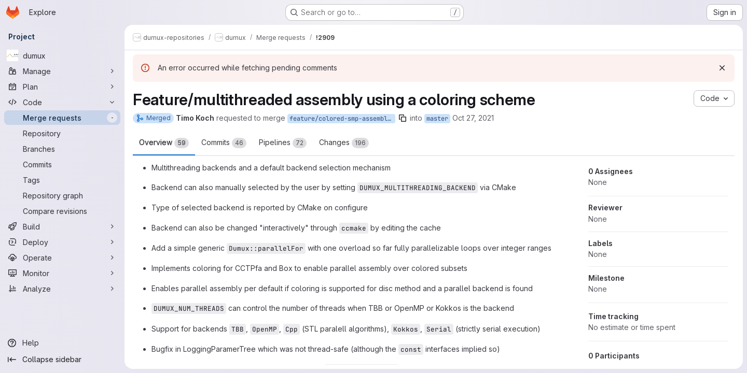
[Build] (62, 226)
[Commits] (62, 164)
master (437, 118)
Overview (164, 143)
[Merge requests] (62, 117)
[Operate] (62, 257)
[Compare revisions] (62, 211)
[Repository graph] (62, 195)
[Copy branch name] (402, 118)
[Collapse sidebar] (62, 359)
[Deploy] (62, 242)
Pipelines (283, 143)
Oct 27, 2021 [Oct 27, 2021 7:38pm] (473, 117)
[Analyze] (62, 288)
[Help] (62, 343)
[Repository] (62, 133)
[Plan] (62, 86)
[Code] (62, 102)
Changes (344, 143)
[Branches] (62, 148)
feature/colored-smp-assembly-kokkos (342, 118)
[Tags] (62, 180)
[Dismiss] (722, 68)
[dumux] (62, 55)
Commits (223, 143)
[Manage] (62, 71)
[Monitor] (62, 273)
